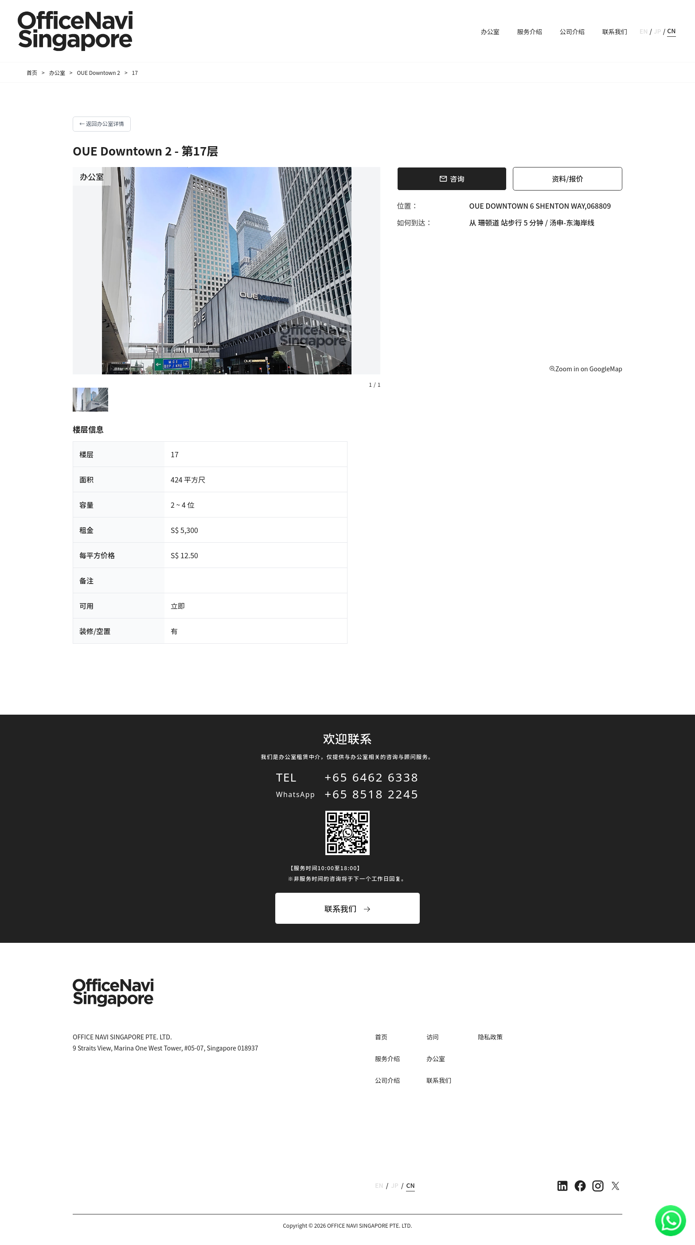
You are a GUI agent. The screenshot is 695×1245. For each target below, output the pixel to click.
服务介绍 (529, 31)
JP (657, 31)
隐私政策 (490, 1036)
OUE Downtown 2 (98, 72)
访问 (432, 1036)
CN (671, 30)
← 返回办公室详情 (101, 124)
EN (644, 31)
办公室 (490, 31)
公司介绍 (572, 31)
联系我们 (614, 31)
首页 (32, 72)
